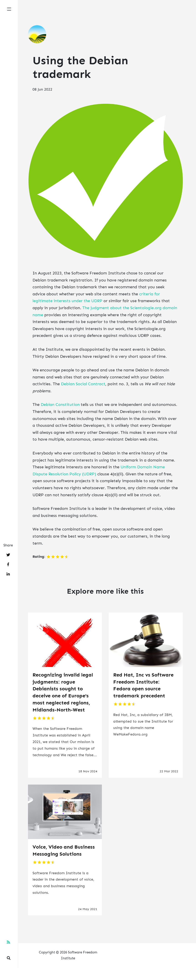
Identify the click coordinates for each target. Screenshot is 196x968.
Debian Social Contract (83, 383)
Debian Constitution (60, 404)
